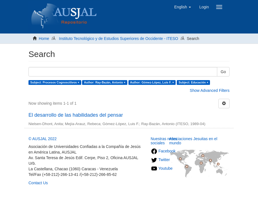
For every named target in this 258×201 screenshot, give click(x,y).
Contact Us (38, 183)
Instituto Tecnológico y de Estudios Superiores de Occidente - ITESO (118, 38)
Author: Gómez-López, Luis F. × (152, 82)
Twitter (160, 159)
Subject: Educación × (193, 82)
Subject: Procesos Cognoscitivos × (54, 82)
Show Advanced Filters (210, 90)
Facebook (163, 151)
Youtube (162, 168)
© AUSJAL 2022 (42, 139)
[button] (182, 7)
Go (223, 72)
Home (44, 38)
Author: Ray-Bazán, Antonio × (105, 82)
